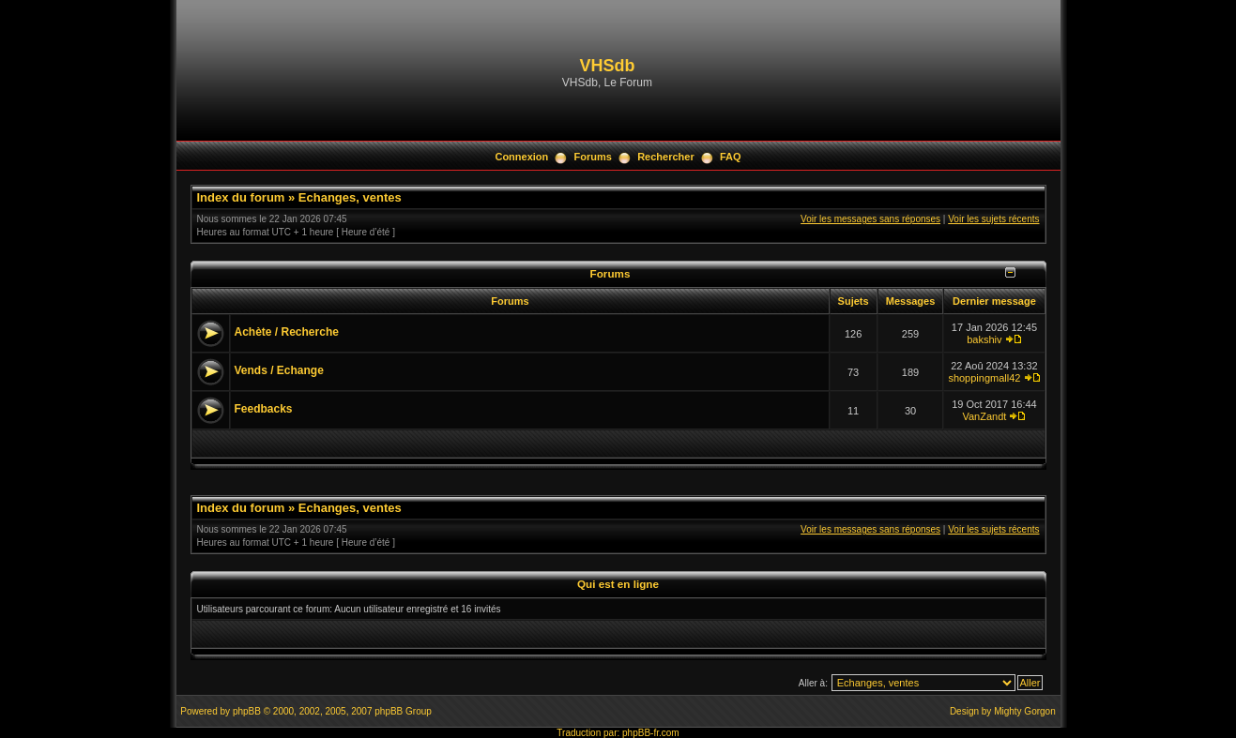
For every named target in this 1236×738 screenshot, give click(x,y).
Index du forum (241, 197)
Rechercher (665, 156)
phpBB (247, 711)
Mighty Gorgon (1025, 711)
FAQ (730, 156)
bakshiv (984, 339)
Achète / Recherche (287, 332)
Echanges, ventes (350, 197)
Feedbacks (264, 408)
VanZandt (984, 416)
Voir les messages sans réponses (870, 219)
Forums (593, 156)
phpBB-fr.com (650, 733)
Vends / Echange (279, 370)
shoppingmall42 (984, 378)
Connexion (521, 156)
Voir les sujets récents (993, 219)
